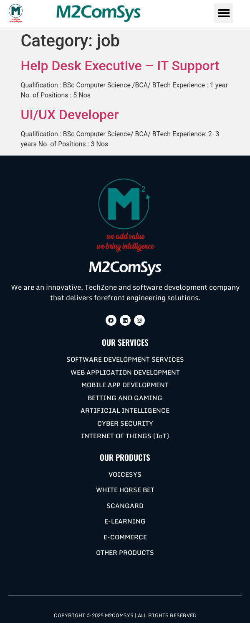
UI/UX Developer (70, 115)
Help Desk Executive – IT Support (120, 66)
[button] (224, 13)
